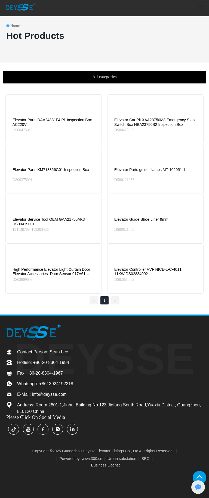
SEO (146, 458)
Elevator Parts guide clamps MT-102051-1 (149, 169)
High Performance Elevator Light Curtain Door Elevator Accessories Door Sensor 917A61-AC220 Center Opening (51, 274)
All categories (104, 76)
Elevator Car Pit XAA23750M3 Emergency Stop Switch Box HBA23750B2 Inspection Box (154, 122)
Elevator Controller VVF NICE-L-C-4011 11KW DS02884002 (148, 271)
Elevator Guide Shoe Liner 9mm (141, 219)
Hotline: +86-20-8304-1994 (43, 362)
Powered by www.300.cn (80, 458)
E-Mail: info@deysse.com (42, 394)
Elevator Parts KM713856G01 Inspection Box (51, 169)
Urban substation (121, 458)
